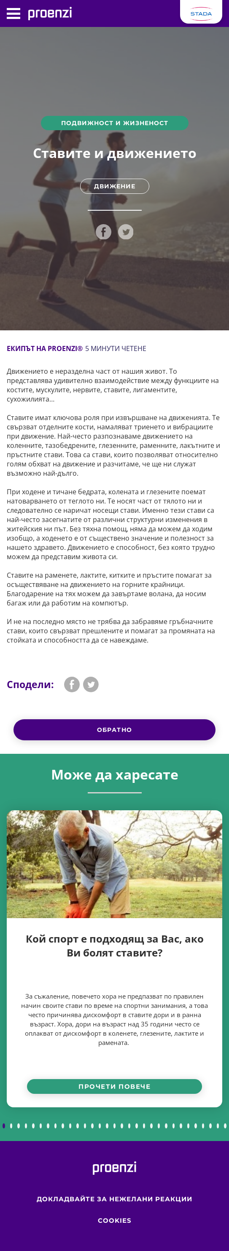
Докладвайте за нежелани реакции (114, 1199)
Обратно (114, 730)
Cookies (115, 1220)
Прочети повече (114, 1086)
